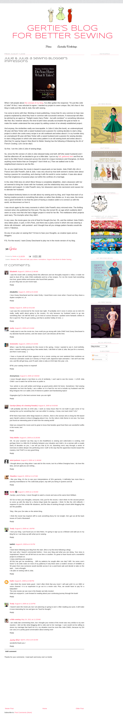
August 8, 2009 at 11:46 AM (31, 460)
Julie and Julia (24, 259)
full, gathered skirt (66, 156)
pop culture (34, 259)
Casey (12, 308)
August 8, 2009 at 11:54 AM (28, 492)
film (18, 259)
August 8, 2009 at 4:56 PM (24, 581)
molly (12, 328)
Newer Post (9, 708)
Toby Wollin (14, 438)
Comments (97, 359)
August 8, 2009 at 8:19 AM (28, 292)
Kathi (12, 581)
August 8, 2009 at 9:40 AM (48, 405)
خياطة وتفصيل (15, 640)
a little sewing (15, 619)
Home (49, 46)
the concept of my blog (34, 103)
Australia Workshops (67, 46)
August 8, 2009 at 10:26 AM (30, 438)
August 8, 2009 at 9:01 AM (25, 308)
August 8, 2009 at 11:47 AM (27, 476)
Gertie (12, 492)
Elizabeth (13, 271)
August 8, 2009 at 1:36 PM (24, 528)
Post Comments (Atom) (23, 712)
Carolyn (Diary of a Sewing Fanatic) (24, 405)
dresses (13, 259)
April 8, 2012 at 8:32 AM (29, 640)
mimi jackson (15, 460)
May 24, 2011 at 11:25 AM (30, 619)
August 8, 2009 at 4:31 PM (25, 544)
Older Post (80, 708)
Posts (95, 355)
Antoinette (14, 344)
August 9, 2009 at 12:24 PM (25, 604)
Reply (12, 285)
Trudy (12, 528)
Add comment (10, 651)
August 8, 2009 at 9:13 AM (24, 328)
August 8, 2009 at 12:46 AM (28, 271)
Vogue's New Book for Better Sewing (59, 259)
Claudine (13, 476)
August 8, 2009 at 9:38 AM (29, 376)
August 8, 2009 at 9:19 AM (28, 344)
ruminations (42, 259)
